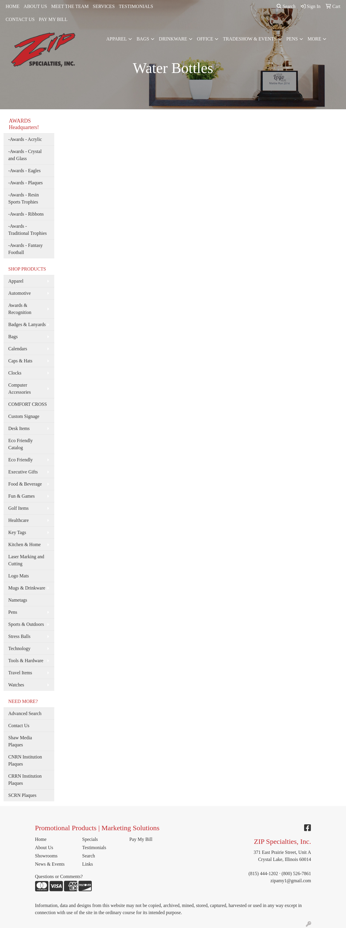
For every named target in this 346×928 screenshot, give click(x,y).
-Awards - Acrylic (25, 139)
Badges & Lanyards (27, 324)
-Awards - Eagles (24, 170)
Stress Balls (19, 636)
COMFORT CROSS (27, 404)
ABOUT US (35, 6)
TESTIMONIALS (136, 6)
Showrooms (46, 855)
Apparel (116, 38)
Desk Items (18, 428)
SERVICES (104, 6)
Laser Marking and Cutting (26, 560)
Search (286, 6)
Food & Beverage (25, 483)
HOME (12, 6)
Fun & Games (21, 496)
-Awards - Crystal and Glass (25, 155)
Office (205, 38)
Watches (16, 684)
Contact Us (18, 725)
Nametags (17, 600)
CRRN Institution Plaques (25, 780)
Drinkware (173, 38)
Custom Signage (23, 416)
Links (87, 864)
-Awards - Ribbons (26, 213)
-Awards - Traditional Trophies (27, 230)
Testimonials (94, 847)
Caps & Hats (20, 360)
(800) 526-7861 (296, 873)
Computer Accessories (19, 388)
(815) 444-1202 (263, 873)
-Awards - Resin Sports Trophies (23, 198)
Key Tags (17, 532)
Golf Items (18, 508)
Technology (19, 648)
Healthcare (18, 520)
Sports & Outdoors (26, 624)
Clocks (14, 372)
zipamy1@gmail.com (290, 880)
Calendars (17, 348)
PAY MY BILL (53, 19)
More (314, 38)
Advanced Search (24, 713)
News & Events (50, 864)
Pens (292, 38)
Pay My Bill (140, 839)
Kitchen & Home (24, 544)
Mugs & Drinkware (26, 587)
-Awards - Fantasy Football (25, 249)
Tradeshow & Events (250, 38)
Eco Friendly (20, 459)
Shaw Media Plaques (20, 741)
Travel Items (20, 672)
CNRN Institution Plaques (25, 760)
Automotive (19, 293)
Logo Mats (18, 575)
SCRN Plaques (22, 795)
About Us (44, 847)
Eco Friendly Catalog (20, 444)
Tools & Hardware (25, 660)
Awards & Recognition (19, 309)
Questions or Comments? (59, 876)
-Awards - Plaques (25, 182)
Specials (90, 839)
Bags (143, 38)
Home (41, 839)
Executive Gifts (23, 471)
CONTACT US (20, 19)
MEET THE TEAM (69, 6)
